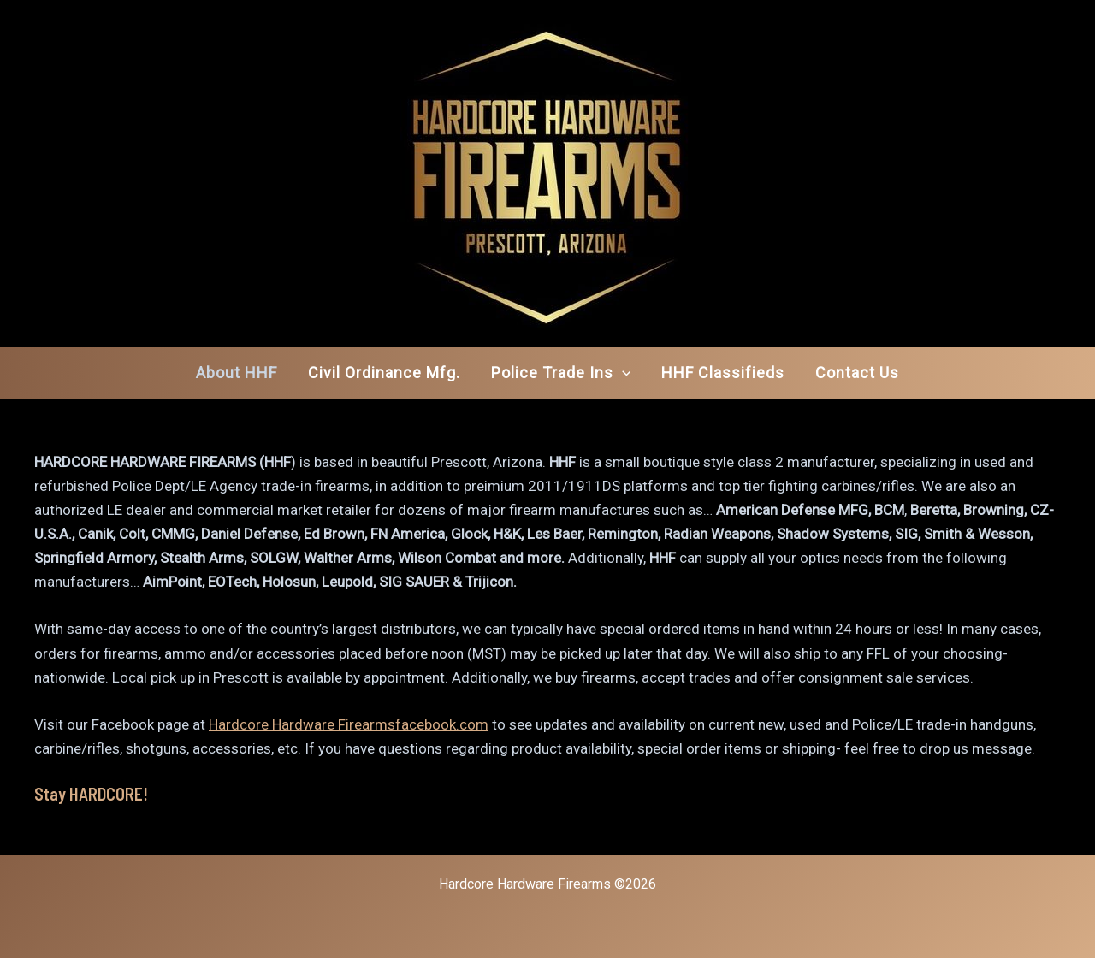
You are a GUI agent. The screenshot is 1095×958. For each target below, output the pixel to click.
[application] (622, 373)
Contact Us (857, 372)
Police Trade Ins (561, 373)
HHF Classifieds (722, 372)
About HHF (236, 372)
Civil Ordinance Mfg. (384, 372)
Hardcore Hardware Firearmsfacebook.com (348, 724)
